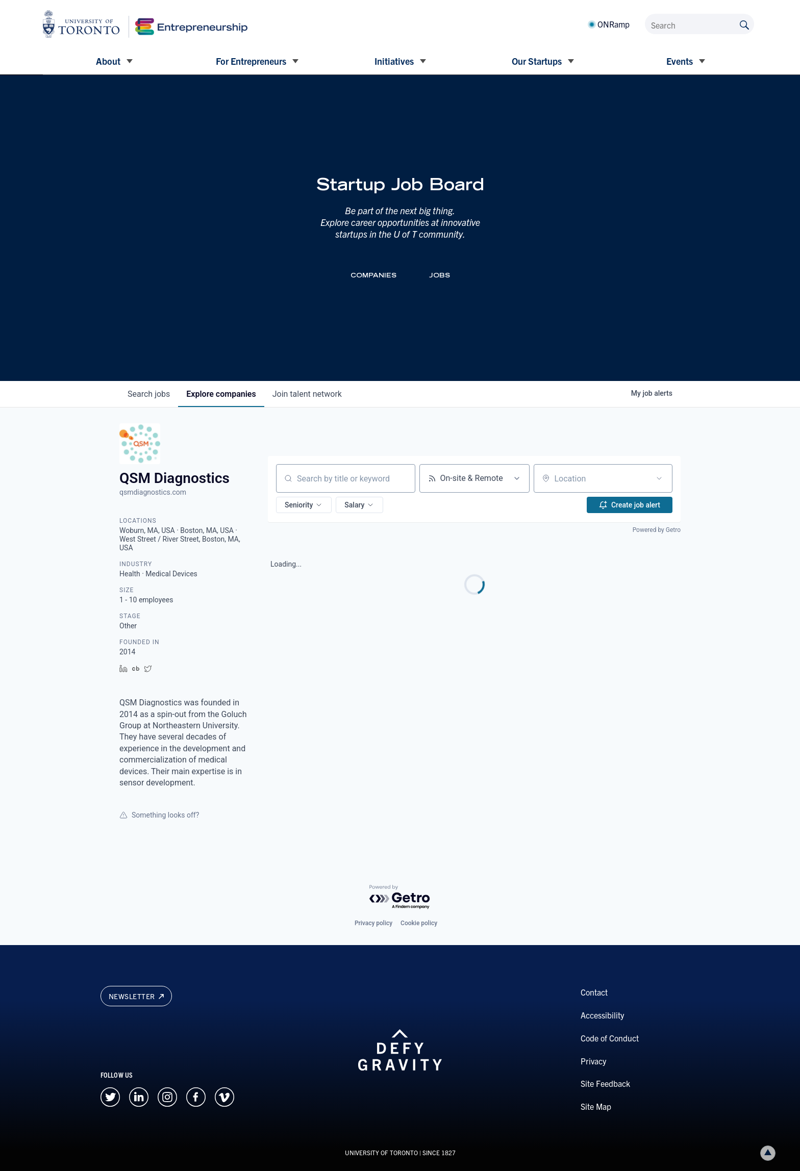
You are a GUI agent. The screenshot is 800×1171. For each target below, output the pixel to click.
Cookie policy (419, 923)
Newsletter (136, 996)
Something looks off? (159, 815)
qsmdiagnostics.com (152, 492)
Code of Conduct (610, 1038)
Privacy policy (373, 923)
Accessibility (602, 1015)
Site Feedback (605, 1083)
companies (221, 394)
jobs (149, 394)
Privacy (593, 1061)
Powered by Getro (657, 529)
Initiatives (394, 61)
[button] (304, 505)
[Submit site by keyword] (744, 24)
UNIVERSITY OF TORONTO (381, 1152)
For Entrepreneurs (251, 61)
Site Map (596, 1106)
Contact (594, 992)
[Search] (699, 24)
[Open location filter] (659, 478)
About (108, 61)
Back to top (770, 1153)
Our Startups (537, 61)
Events (679, 61)
